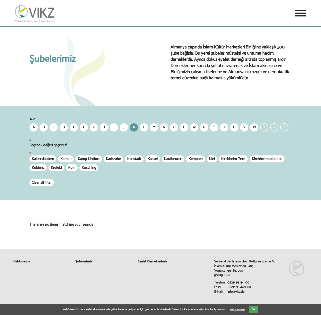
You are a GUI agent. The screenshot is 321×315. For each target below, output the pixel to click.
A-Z (32, 119)
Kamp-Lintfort (88, 159)
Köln (71, 168)
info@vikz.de (235, 292)
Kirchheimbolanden (267, 159)
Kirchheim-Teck (233, 159)
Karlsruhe (113, 159)
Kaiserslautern (43, 159)
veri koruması (237, 309)
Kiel (212, 159)
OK (253, 309)
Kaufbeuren (173, 159)
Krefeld (56, 168)
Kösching (89, 168)
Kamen (65, 159)
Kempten (196, 159)
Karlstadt (134, 159)
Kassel (153, 159)
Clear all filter (42, 183)
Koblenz (38, 168)
